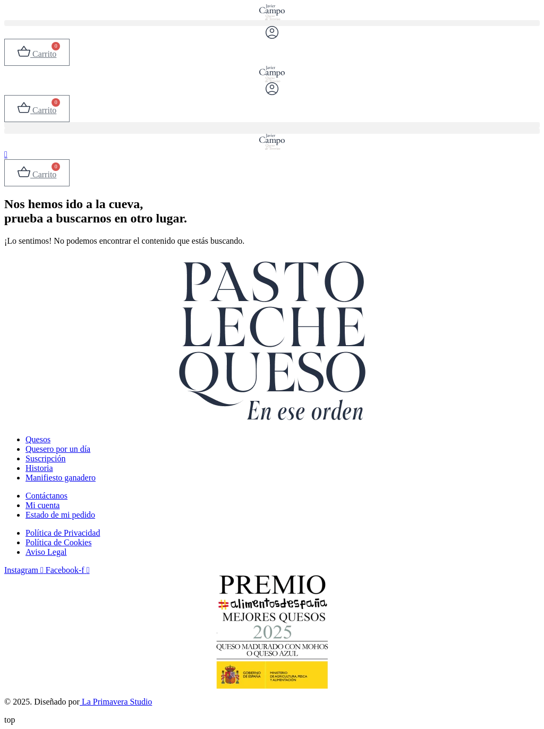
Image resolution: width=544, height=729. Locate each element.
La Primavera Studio (116, 701)
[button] (272, 23)
